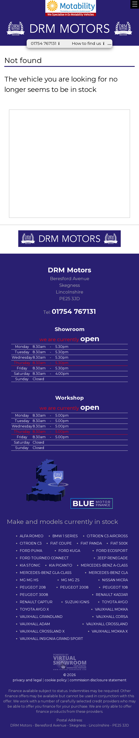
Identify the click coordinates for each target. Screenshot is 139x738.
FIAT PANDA (91, 543)
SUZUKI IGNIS (77, 602)
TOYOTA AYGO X (34, 609)
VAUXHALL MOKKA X (110, 631)
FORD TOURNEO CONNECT (44, 558)
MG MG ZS (70, 580)
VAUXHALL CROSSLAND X (42, 631)
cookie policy (56, 680)
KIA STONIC (30, 565)
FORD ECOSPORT (112, 551)
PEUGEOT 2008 (74, 587)
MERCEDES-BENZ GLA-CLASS (46, 573)
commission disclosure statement (98, 680)
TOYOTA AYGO (115, 602)
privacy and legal (27, 680)
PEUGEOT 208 (33, 587)
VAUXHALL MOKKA (111, 609)
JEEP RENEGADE (113, 558)
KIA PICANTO (60, 565)
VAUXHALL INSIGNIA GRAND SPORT (51, 639)
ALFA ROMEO (31, 536)
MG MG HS (29, 580)
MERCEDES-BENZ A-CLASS (104, 565)
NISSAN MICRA (115, 580)
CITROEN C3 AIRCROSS (107, 536)
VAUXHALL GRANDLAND (41, 617)
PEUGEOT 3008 (34, 595)
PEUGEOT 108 (115, 587)
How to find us (90, 43)
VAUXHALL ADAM (35, 624)
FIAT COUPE (61, 543)
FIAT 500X (119, 543)
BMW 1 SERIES (65, 536)
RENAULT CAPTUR (36, 602)
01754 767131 (47, 43)
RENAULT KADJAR (112, 595)
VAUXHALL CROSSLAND (107, 624)
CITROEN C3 (31, 543)
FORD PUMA (31, 551)
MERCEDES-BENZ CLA (108, 573)
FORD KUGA (69, 551)
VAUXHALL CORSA (112, 617)
